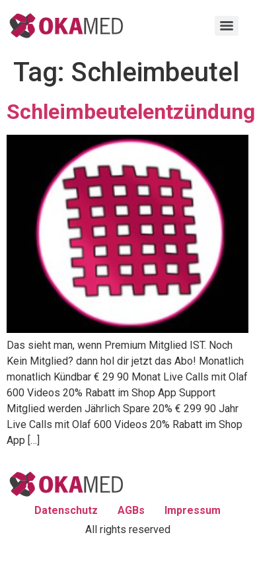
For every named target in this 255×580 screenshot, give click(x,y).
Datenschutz (66, 510)
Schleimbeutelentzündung (131, 111)
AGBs (131, 510)
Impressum (192, 510)
